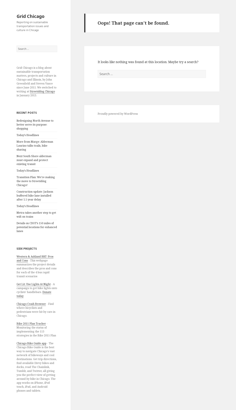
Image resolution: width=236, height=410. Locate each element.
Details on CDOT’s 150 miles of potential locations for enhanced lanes (37, 227)
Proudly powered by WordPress (118, 114)
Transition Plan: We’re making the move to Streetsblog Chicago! (36, 181)
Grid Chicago (30, 16)
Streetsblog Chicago (42, 91)
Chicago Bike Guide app (31, 343)
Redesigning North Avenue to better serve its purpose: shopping (35, 124)
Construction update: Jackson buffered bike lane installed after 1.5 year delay (35, 195)
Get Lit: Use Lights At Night (34, 284)
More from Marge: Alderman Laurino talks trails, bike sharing (35, 145)
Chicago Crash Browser (31, 304)
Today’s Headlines (28, 135)
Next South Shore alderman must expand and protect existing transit (34, 160)
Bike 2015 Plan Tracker (31, 323)
